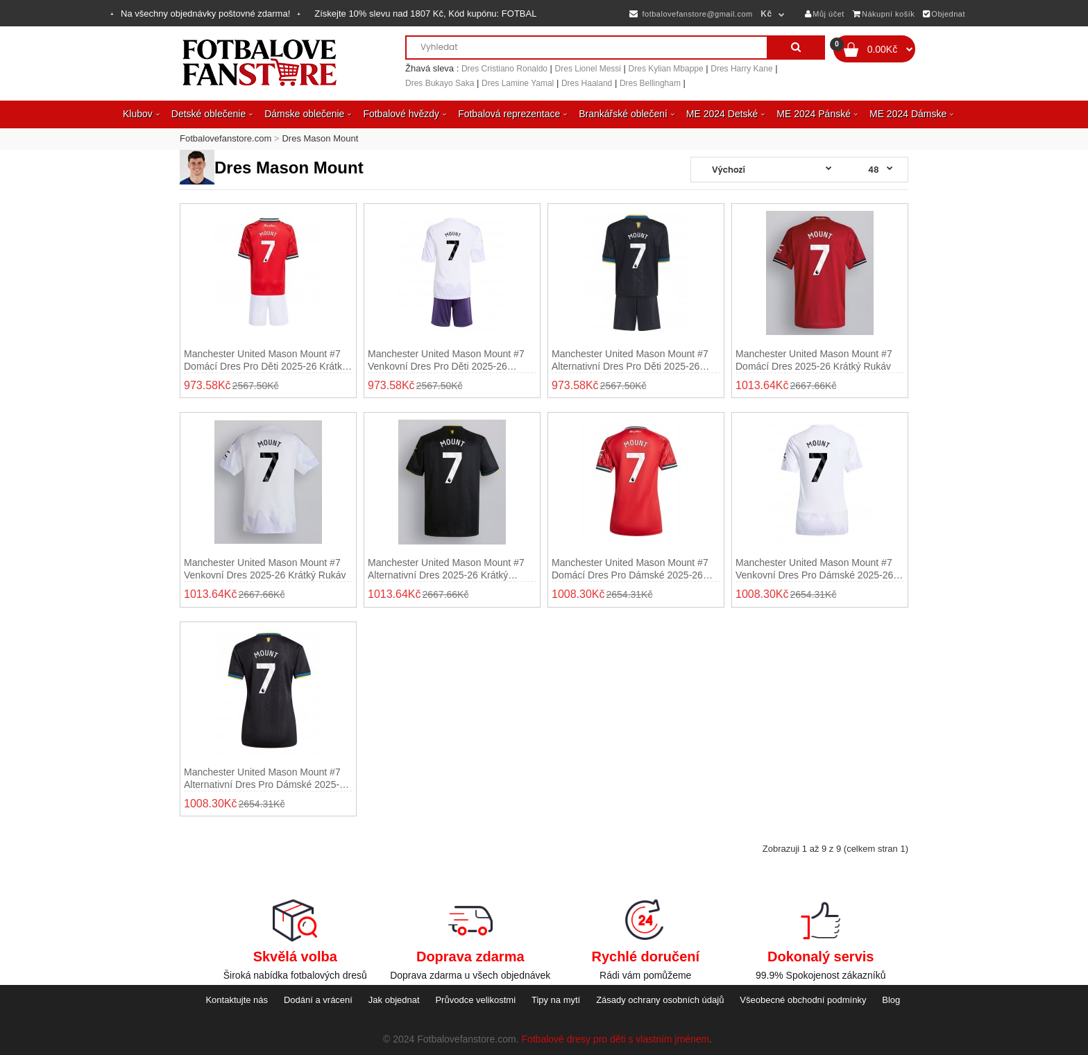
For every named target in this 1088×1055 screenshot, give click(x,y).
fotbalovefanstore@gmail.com (690, 14)
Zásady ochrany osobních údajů (660, 1000)
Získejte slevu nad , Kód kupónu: (425, 13)
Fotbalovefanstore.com (225, 138)
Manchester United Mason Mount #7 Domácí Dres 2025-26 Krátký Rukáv (814, 360)
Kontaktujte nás (236, 1000)
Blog (891, 1000)
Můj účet (824, 14)
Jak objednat (394, 1000)
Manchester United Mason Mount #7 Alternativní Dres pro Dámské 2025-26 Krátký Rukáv (267, 778)
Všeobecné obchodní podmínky (803, 1000)
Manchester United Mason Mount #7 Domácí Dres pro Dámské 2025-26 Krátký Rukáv (630, 569)
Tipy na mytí (556, 1000)
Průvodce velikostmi (475, 1000)
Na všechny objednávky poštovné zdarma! (205, 13)
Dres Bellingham (650, 83)
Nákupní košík (884, 14)
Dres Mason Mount (320, 138)
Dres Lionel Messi (588, 69)
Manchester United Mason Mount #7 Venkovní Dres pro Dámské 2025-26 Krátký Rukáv (814, 569)
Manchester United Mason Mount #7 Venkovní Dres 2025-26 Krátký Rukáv (265, 569)
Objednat (944, 14)
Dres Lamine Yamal (518, 83)
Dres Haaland (586, 83)
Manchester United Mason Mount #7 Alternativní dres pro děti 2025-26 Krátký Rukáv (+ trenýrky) (630, 360)
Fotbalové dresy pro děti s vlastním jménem (615, 1039)
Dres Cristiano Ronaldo (504, 69)
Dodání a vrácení (318, 1000)
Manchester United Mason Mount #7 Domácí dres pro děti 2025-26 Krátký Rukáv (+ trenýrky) (265, 360)
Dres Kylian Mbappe (666, 69)
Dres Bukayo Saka (439, 83)
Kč (766, 14)
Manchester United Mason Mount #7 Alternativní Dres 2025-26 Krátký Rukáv (446, 569)
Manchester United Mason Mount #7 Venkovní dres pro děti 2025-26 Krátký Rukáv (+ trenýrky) (446, 360)
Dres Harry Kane (741, 69)
